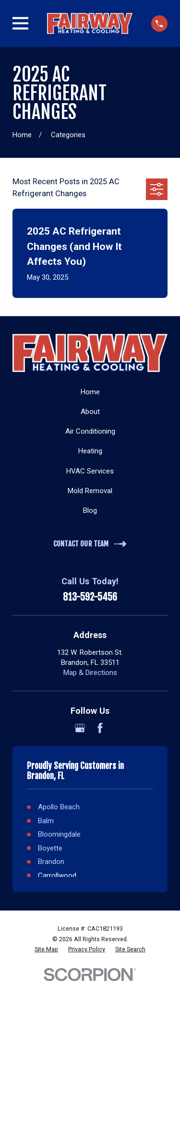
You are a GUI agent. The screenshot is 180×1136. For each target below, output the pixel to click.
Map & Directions (90, 672)
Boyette (50, 848)
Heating (90, 451)
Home (90, 392)
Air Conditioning (90, 431)
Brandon (51, 861)
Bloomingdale (59, 834)
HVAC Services (90, 471)
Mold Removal (90, 490)
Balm (46, 820)
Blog (90, 510)
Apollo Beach (59, 807)
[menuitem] (46, 949)
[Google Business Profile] (80, 728)
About (90, 411)
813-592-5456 (90, 597)
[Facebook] (100, 728)
